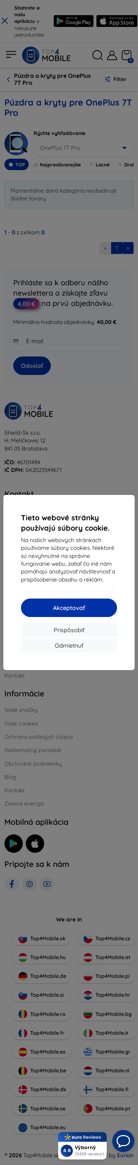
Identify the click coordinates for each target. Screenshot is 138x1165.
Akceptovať (69, 607)
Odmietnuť (69, 645)
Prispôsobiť (69, 630)
